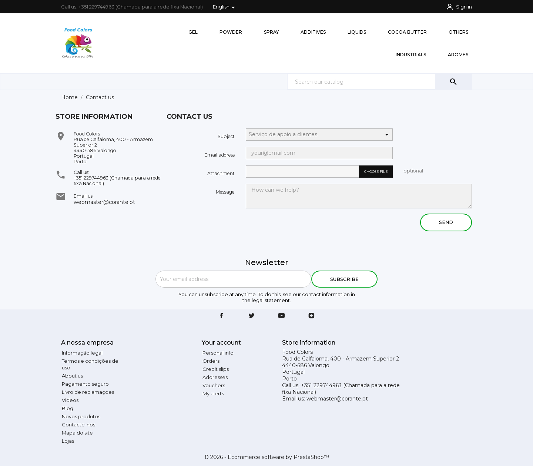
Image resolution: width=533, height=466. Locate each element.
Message (225, 192)
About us (72, 376)
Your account (221, 342)
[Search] (379, 82)
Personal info (218, 353)
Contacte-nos (78, 425)
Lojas (68, 441)
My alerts (213, 393)
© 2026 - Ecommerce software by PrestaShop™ (266, 457)
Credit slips (215, 369)
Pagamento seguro (85, 384)
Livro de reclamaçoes (88, 392)
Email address (219, 155)
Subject (226, 136)
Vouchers (213, 385)
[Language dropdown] (225, 7)
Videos (70, 400)
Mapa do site (77, 433)
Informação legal (82, 353)
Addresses (215, 377)
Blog (67, 408)
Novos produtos (81, 416)
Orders (210, 361)
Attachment (221, 173)
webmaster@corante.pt (104, 202)
